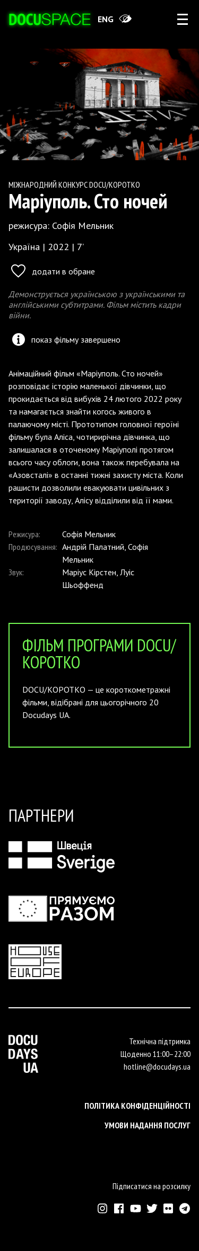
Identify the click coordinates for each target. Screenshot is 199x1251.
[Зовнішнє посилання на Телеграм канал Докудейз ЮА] (185, 1208)
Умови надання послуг (148, 1125)
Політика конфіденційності (137, 1105)
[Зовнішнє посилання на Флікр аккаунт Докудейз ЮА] (168, 1208)
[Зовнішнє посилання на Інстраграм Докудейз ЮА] (102, 1208)
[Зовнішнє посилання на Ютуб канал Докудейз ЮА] (135, 1208)
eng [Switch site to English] (106, 19)
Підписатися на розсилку (152, 1186)
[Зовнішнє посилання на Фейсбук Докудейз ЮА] (119, 1208)
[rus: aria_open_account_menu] (183, 19)
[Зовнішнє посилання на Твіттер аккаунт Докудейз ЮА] (152, 1208)
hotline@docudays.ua (157, 1066)
